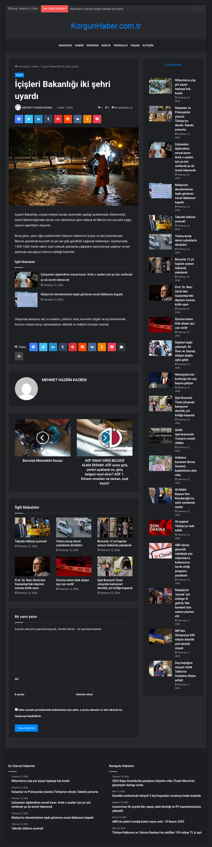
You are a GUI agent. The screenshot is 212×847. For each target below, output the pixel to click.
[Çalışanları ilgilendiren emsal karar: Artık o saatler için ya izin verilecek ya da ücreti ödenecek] (26, 279)
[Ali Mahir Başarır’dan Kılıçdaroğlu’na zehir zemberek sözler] (160, 495)
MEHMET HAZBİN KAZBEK (37, 107)
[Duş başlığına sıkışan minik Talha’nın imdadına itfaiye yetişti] (160, 668)
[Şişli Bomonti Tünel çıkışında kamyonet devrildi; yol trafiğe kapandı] (115, 566)
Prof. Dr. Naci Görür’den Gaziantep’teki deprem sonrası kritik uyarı (30, 584)
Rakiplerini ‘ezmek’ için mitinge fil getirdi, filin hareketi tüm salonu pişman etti (184, 603)
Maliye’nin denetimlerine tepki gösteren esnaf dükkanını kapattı (82, 294)
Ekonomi (93, 45)
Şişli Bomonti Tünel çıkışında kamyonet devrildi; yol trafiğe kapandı (115, 584)
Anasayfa (65, 45)
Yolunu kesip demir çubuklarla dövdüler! (186, 240)
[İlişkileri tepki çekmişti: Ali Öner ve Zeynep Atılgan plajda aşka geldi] (160, 348)
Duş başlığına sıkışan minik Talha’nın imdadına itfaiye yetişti (185, 671)
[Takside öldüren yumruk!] (32, 527)
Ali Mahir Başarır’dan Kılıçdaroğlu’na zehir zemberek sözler (185, 498)
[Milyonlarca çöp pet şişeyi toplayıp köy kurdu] (160, 86)
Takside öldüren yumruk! (31, 541)
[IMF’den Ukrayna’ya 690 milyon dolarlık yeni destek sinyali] (160, 636)
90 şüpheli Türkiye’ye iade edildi (184, 526)
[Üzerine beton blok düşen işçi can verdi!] (73, 566)
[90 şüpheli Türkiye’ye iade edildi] (160, 527)
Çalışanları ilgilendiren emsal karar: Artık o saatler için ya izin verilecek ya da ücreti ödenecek (185, 157)
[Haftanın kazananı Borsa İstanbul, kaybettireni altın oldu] (160, 463)
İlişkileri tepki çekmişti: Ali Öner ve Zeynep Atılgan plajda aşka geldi (185, 351)
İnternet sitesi (84, 694)
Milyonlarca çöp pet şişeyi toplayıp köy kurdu (96, 8)
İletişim (147, 45)
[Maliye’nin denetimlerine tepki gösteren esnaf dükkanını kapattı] (26, 299)
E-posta (20, 694)
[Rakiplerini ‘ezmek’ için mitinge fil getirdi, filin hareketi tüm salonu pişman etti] (160, 596)
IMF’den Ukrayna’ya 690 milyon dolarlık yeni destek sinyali (185, 639)
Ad (17, 678)
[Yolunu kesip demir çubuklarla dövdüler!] (73, 527)
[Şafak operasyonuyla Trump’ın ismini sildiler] (160, 435)
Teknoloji (120, 45)
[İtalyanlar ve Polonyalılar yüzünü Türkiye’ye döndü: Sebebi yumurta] (160, 113)
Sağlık (106, 45)
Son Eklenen (173, 65)
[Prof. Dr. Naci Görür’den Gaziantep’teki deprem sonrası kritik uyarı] (32, 566)
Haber (79, 45)
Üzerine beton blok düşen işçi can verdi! (184, 323)
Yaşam (135, 45)
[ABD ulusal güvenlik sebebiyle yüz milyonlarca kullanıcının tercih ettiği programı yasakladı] (160, 550)
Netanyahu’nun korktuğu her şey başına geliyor (186, 379)
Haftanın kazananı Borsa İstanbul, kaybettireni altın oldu (186, 466)
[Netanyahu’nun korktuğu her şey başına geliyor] (160, 380)
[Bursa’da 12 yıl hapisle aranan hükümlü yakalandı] (115, 527)
